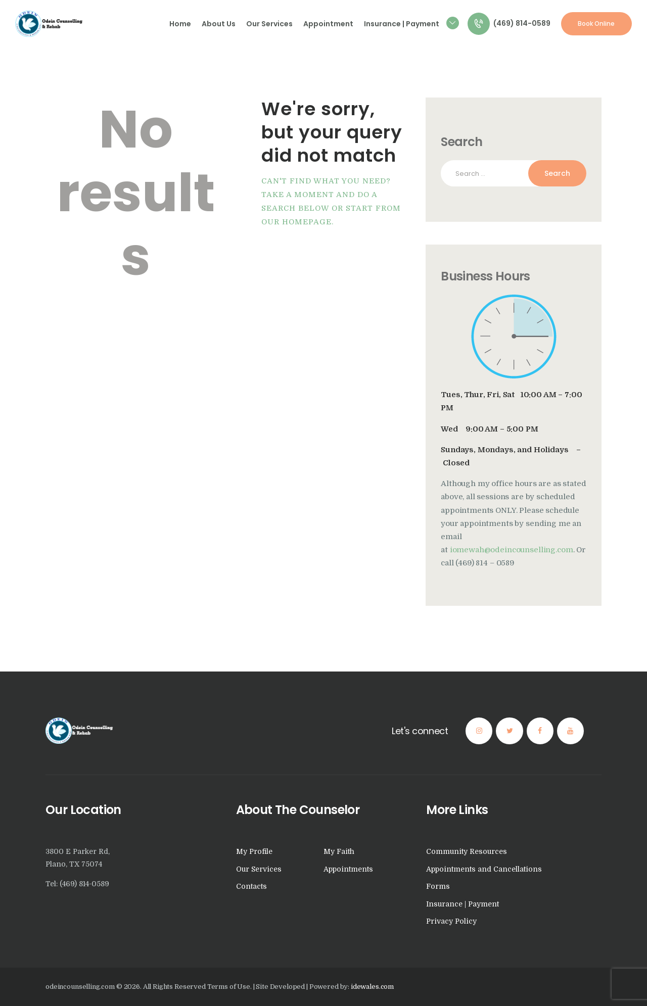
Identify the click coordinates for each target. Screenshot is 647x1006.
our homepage (296, 222)
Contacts (251, 886)
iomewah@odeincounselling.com (511, 550)
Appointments (348, 869)
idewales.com (372, 986)
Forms (438, 886)
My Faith (339, 851)
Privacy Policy (451, 921)
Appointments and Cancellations (484, 869)
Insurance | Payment (462, 904)
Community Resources (466, 851)
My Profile (254, 851)
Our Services (259, 869)
